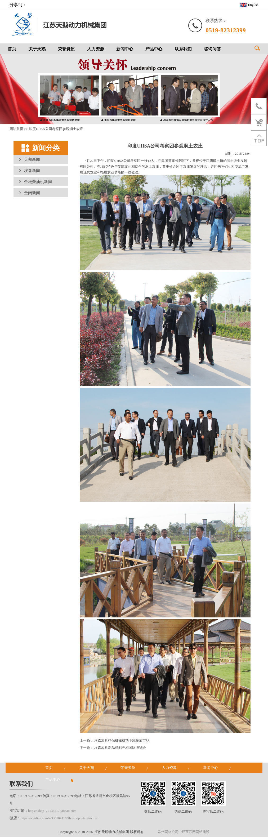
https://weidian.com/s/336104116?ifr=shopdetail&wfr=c (59, 818)
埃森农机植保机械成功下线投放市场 (121, 741)
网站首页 (16, 129)
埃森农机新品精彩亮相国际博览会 (120, 748)
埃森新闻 (32, 171)
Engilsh (253, 5)
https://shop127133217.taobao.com (52, 811)
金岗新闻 (32, 193)
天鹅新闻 (32, 160)
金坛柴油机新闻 (38, 182)
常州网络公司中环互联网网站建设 (183, 832)
